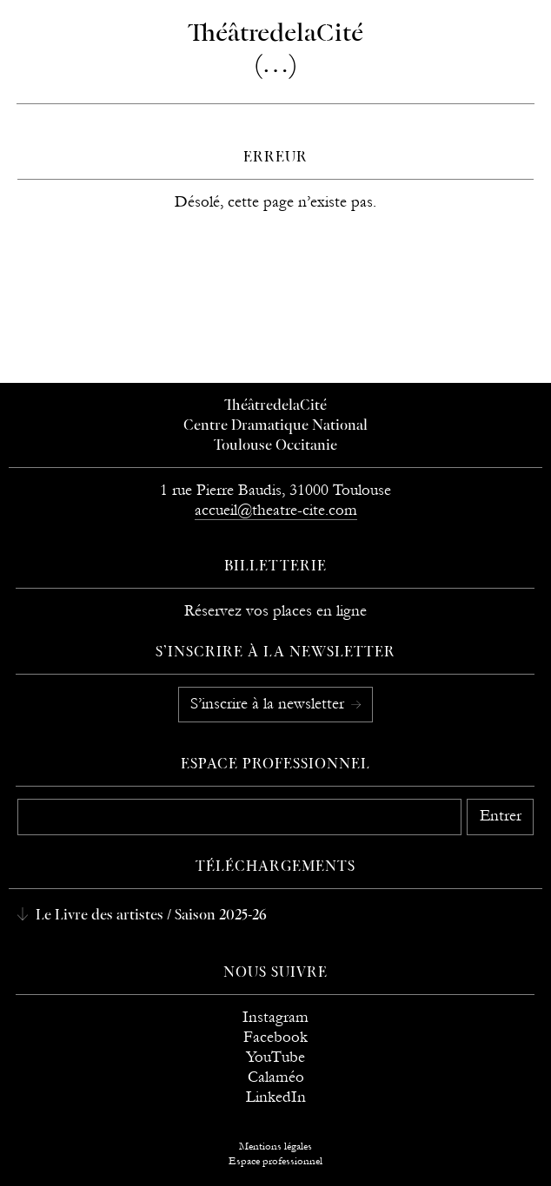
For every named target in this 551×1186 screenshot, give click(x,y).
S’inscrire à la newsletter (269, 704)
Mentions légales (275, 1146)
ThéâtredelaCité (275, 406)
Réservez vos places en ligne (275, 611)
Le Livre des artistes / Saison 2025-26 (149, 916)
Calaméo (276, 1077)
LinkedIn (276, 1097)
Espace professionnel (276, 765)
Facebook (275, 1037)
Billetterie (275, 567)
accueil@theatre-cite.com (276, 510)
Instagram (275, 1017)
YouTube (275, 1057)
